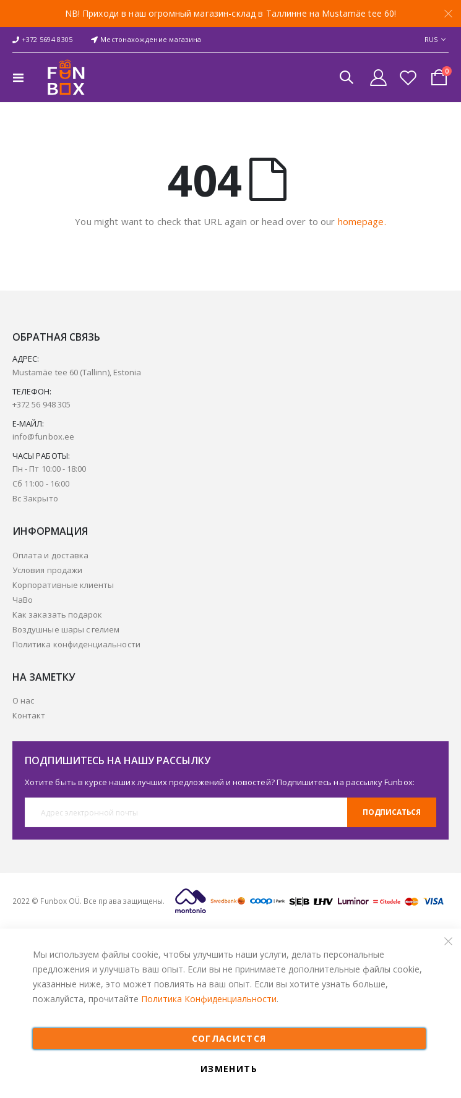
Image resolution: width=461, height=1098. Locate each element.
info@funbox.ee (43, 436)
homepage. (362, 221)
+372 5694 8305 (42, 39)
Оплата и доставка (50, 555)
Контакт (28, 715)
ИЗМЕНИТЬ (228, 1069)
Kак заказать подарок (57, 614)
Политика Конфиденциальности (209, 999)
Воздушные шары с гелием (66, 629)
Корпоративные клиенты (63, 584)
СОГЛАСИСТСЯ (229, 1038)
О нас (23, 700)
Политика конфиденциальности (76, 644)
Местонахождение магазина (146, 39)
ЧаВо (22, 599)
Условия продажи (47, 570)
